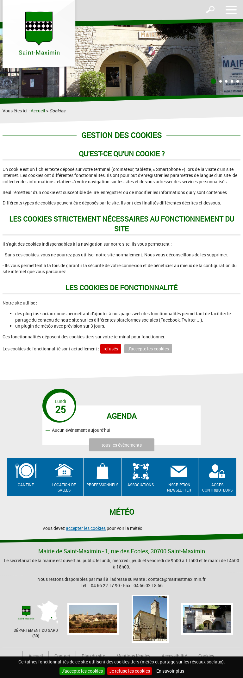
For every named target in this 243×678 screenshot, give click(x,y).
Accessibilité (174, 656)
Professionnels (102, 484)
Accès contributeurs (217, 487)
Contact (62, 656)
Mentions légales (133, 656)
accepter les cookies (86, 528)
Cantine (26, 484)
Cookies (206, 656)
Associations (141, 484)
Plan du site (93, 656)
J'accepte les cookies (82, 671)
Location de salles (64, 487)
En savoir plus (170, 671)
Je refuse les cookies (129, 671)
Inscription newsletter (179, 487)
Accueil (38, 111)
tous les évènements (122, 445)
